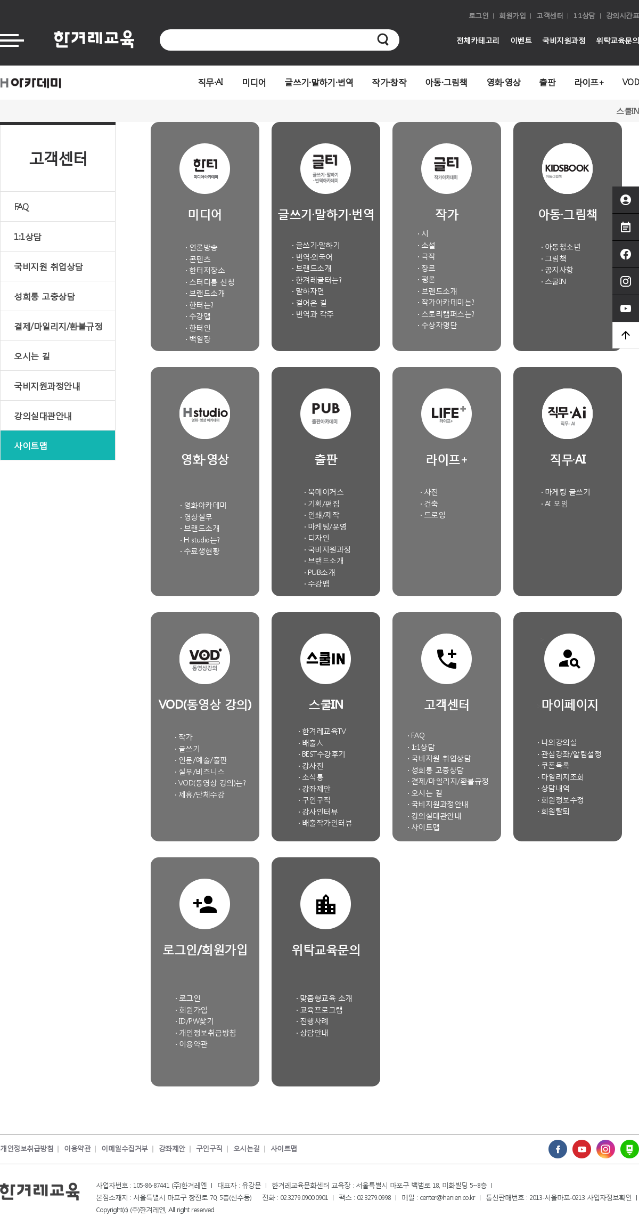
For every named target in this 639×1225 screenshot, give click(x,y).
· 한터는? (199, 304)
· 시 (423, 233)
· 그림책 (554, 258)
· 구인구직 (314, 799)
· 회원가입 (191, 1009)
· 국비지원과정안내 (438, 804)
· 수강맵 (198, 316)
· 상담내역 (553, 788)
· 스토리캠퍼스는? (445, 314)
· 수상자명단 (437, 325)
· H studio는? (200, 539)
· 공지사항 (557, 269)
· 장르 (426, 268)
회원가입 (512, 15)
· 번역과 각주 (313, 314)
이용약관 (77, 1148)
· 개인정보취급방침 (205, 1032)
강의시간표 (623, 15)
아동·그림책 (446, 81)
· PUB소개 (319, 572)
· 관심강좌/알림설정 (569, 754)
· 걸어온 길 (309, 302)
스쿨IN (627, 111)
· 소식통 (311, 777)
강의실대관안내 (43, 415)
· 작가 (184, 737)
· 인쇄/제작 (322, 514)
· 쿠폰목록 (553, 765)
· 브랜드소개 (205, 293)
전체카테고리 (477, 40)
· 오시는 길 (425, 793)
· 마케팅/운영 (325, 526)
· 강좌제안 (314, 788)
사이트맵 (30, 445)
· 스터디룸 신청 (210, 282)
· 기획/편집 (322, 503)
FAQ (21, 206)
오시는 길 (32, 355)
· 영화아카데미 (203, 505)
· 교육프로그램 (319, 1009)
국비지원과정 (563, 40)
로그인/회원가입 (204, 948)
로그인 (479, 15)
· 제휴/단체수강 (200, 794)
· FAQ (416, 735)
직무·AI (210, 81)
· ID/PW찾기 (194, 1021)
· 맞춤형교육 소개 (324, 998)
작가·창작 (389, 81)
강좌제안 (172, 1148)
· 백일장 (198, 339)
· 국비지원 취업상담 (439, 758)
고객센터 (549, 15)
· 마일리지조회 (560, 777)
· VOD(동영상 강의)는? (210, 782)
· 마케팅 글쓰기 (566, 491)
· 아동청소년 (561, 246)
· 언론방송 (201, 247)
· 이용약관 (191, 1044)
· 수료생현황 (200, 551)
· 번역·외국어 (312, 257)
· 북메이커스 (324, 491)
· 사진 (429, 491)
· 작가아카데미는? (445, 302)
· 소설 (426, 245)
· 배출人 (311, 742)
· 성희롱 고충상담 (435, 770)
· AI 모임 (554, 503)
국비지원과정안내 (47, 385)
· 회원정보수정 (560, 799)
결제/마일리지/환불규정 (58, 325)
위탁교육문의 (617, 40)
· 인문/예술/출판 (201, 760)
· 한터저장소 (205, 270)
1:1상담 (584, 15)
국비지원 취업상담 (48, 266)
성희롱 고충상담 (44, 296)
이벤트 (521, 40)
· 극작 (426, 256)
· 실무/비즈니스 (200, 771)
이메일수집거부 (124, 1148)
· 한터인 (198, 327)
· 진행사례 (312, 1021)
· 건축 (429, 503)
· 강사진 (311, 765)
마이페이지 (570, 703)
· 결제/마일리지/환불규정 (448, 781)
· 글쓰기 (187, 748)
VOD (630, 81)
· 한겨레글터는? (317, 279)
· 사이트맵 (423, 827)
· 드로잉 (433, 514)
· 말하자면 (308, 291)
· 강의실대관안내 (434, 815)
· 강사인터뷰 (318, 811)
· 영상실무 (196, 517)
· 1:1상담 (421, 747)
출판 (547, 81)
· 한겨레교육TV (322, 731)
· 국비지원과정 (327, 549)
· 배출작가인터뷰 (325, 822)
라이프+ (589, 81)
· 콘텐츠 (198, 259)
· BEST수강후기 (322, 754)
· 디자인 (317, 537)
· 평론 (426, 279)
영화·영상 (503, 81)
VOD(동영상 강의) (205, 703)
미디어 (254, 81)
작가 (446, 213)
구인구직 (209, 1148)
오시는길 (246, 1148)
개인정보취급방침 (26, 1148)
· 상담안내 (312, 1032)
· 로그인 (188, 998)
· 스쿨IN (554, 281)
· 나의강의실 (557, 742)
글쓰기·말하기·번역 (318, 81)
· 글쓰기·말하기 (316, 245)
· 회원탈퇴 (553, 811)
